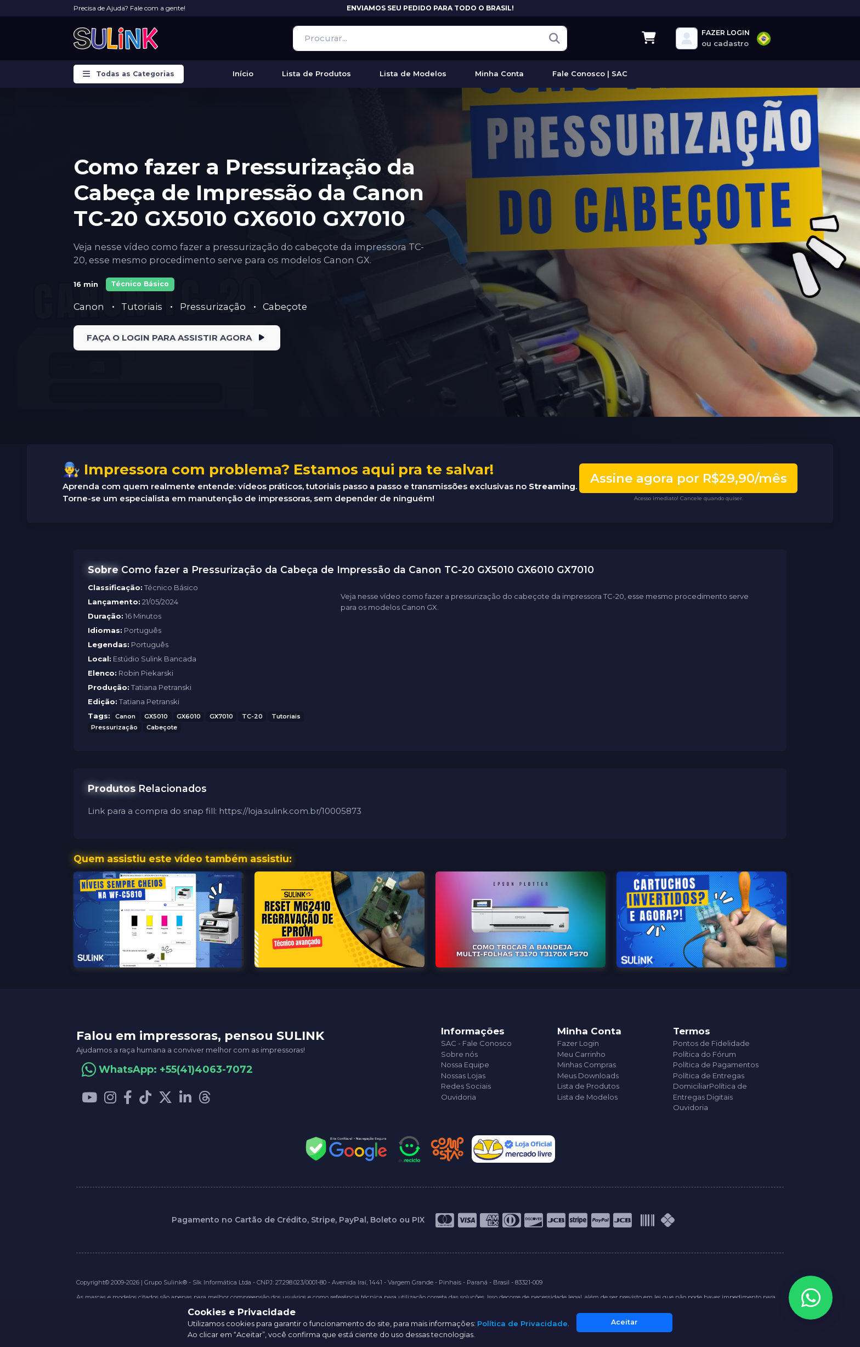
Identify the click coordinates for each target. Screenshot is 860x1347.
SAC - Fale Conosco (476, 1043)
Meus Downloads (588, 1075)
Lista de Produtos (588, 1086)
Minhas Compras (586, 1065)
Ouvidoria (458, 1097)
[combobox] (764, 39)
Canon (125, 716)
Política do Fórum (704, 1054)
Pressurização (214, 306)
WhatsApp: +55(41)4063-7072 (176, 1069)
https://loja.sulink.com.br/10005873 (290, 811)
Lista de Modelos (587, 1097)
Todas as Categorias (128, 74)
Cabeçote (285, 306)
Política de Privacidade (522, 1323)
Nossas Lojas (463, 1075)
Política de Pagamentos (716, 1065)
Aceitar (624, 1322)
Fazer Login (578, 1043)
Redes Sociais (466, 1086)
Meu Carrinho (581, 1054)
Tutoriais (143, 306)
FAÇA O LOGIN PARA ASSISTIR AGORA (177, 338)
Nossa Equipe (465, 1065)
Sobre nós (459, 1054)
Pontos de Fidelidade (711, 1043)
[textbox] (764, 39)
